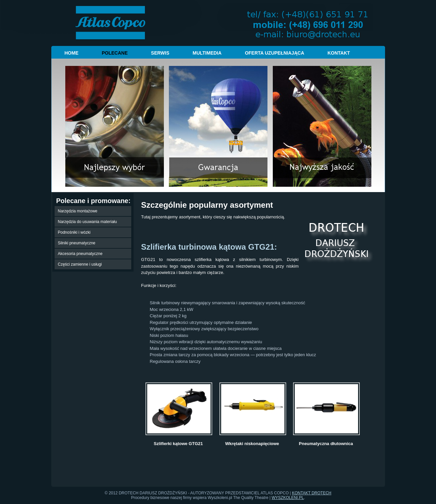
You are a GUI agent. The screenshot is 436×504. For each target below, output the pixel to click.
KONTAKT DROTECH (311, 493)
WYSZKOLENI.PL (288, 497)
